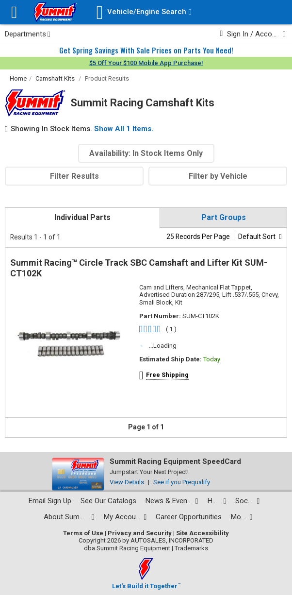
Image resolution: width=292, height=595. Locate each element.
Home (18, 78)
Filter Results (74, 176)
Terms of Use (83, 533)
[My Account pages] (125, 517)
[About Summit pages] (69, 517)
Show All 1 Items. (123, 128)
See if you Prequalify (181, 482)
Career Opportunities (189, 516)
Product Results (107, 78)
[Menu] (14, 12)
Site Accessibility (202, 533)
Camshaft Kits (55, 78)
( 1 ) (171, 329)
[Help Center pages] (217, 501)
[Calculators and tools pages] (241, 517)
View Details (127, 482)
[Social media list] (247, 501)
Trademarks (191, 548)
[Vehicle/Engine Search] (144, 12)
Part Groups (223, 217)
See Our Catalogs (108, 500)
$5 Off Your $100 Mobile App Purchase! (146, 63)
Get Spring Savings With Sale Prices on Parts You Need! (146, 50)
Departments (27, 34)
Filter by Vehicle (218, 176)
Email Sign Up (50, 500)
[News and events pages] (172, 501)
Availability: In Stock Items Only (146, 153)
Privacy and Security (140, 533)
